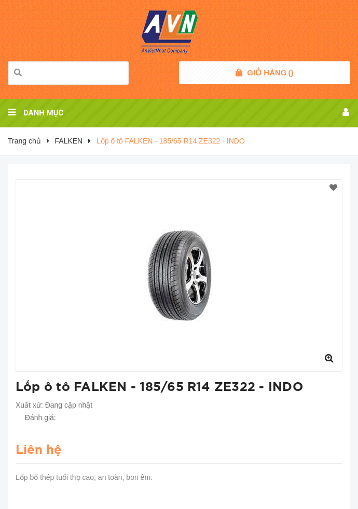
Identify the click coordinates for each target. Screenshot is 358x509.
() (270, 72)
